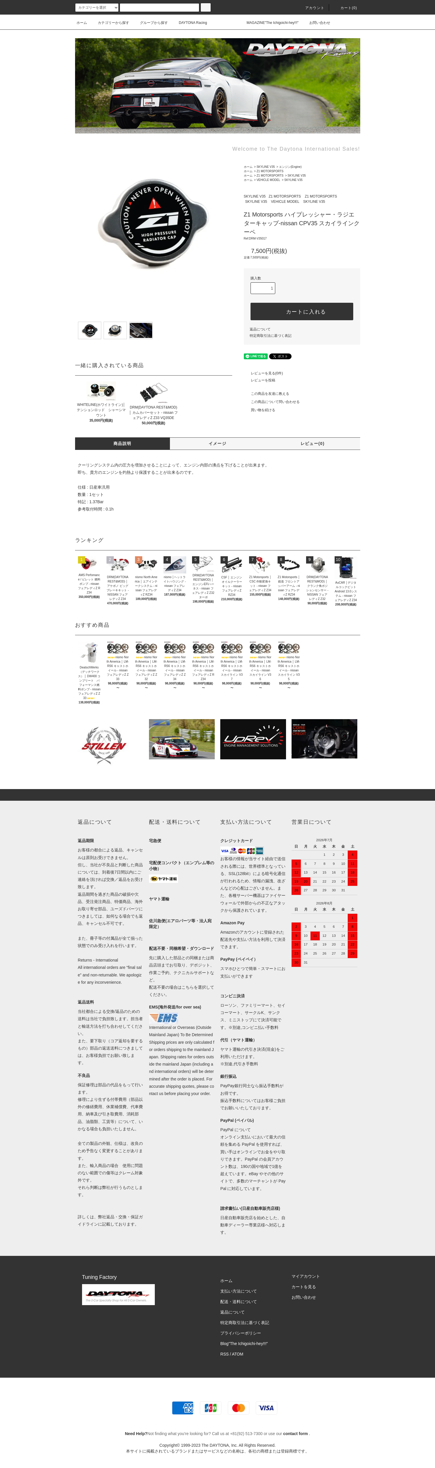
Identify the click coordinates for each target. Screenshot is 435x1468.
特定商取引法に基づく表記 (271, 336)
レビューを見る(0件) (263, 373)
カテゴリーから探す (110, 23)
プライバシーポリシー (240, 1333)
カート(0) (345, 8)
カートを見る (304, 1286)
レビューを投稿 (259, 380)
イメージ (218, 443)
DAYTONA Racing (189, 23)
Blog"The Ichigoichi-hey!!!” (244, 1343)
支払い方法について (238, 1291)
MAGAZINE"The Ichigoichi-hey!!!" (269, 23)
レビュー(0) (313, 443)
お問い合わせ (316, 23)
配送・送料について (238, 1301)
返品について (260, 329)
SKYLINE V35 (266, 166)
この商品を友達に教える (266, 394)
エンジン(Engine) (290, 166)
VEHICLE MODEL (268, 180)
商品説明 (122, 443)
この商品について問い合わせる (272, 402)
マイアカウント (306, 1276)
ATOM (237, 1354)
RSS (224, 1354)
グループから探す (150, 23)
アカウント (311, 8)
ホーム (82, 23)
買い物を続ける (259, 410)
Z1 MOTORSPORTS (270, 171)
